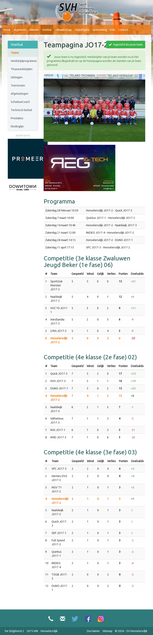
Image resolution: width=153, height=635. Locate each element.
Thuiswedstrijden (21, 69)
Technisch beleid (21, 110)
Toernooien (18, 85)
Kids (112, 29)
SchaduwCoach (20, 101)
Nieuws (34, 29)
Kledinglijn (17, 126)
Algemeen (20, 29)
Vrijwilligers (82, 29)
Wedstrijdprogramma (24, 61)
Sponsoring (100, 29)
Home (7, 29)
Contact (123, 29)
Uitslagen (17, 77)
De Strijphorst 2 (14, 631)
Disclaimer (93, 631)
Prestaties (17, 118)
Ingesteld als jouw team (126, 44)
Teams (15, 52)
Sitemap (107, 631)
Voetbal (47, 29)
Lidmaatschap (63, 29)
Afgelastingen (19, 93)
